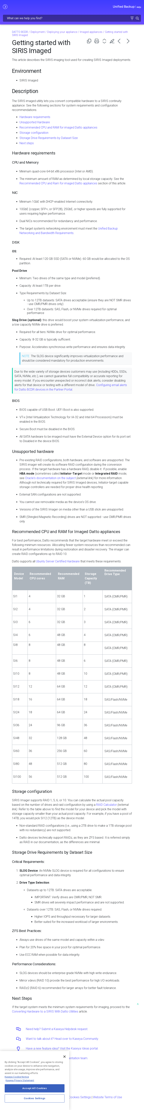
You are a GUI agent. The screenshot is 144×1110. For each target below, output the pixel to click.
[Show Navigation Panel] (5, 6)
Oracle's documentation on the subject (50, 478)
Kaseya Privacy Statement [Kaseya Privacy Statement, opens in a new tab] (20, 1080)
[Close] (64, 1056)
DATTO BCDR (20, 32)
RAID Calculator (106, 804)
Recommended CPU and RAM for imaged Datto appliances (58, 127)
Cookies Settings (80, 1097)
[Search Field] (72, 18)
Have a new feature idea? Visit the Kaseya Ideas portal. (62, 1048)
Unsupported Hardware (35, 122)
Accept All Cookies (34, 1088)
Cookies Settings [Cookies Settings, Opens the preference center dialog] (35, 1098)
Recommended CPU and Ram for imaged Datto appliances (58, 183)
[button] (132, 18)
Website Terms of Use (107, 1097)
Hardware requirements (35, 117)
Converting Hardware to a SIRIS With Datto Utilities (45, 1011)
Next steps (27, 143)
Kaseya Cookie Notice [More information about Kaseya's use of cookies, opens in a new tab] (17, 1076)
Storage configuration (34, 132)
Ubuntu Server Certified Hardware (58, 561)
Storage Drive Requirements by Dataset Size (49, 138)
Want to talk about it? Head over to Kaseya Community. (62, 1039)
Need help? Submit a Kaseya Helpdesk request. (57, 1029)
